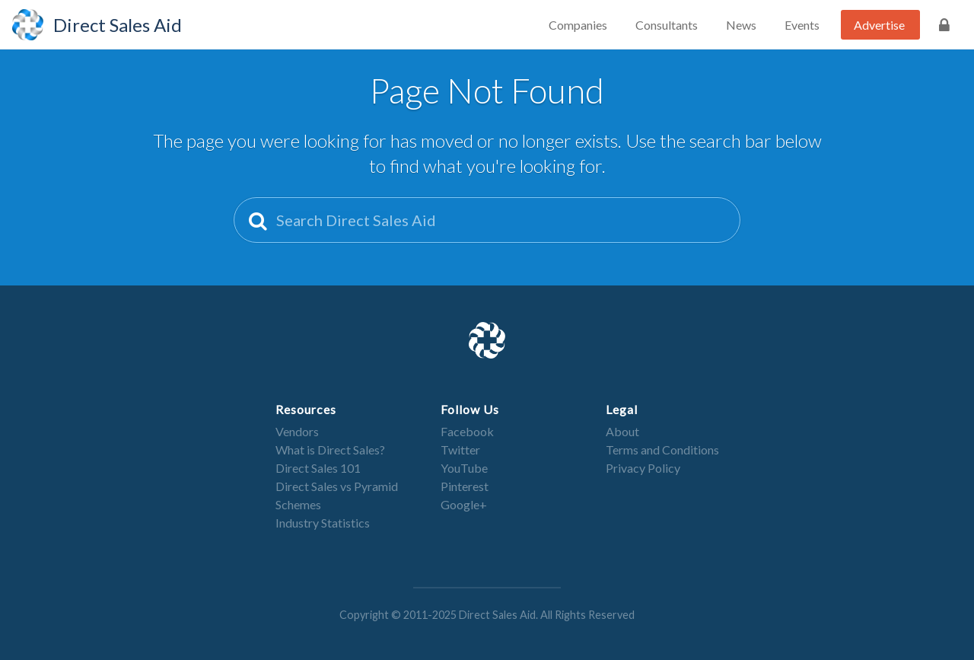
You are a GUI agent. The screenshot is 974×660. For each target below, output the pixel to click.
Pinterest (465, 486)
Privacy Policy (643, 468)
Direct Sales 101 (318, 468)
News (741, 25)
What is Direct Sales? (330, 449)
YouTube (464, 468)
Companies (578, 25)
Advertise (879, 25)
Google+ (464, 504)
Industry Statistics (322, 522)
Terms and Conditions (662, 449)
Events (802, 25)
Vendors (297, 431)
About (622, 431)
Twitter (460, 449)
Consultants (666, 25)
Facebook (467, 431)
